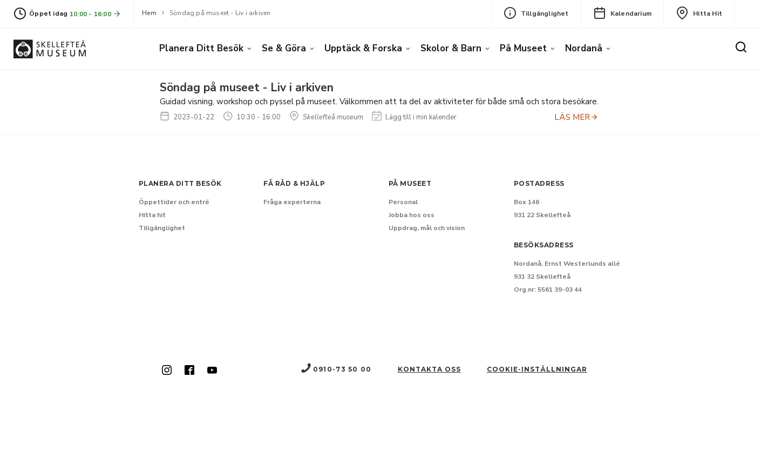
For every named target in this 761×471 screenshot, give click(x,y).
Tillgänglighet (536, 12)
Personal (403, 202)
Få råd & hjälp (294, 183)
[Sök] (741, 47)
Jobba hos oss (411, 215)
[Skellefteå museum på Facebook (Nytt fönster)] (189, 371)
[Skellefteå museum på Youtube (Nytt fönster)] (212, 371)
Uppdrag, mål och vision (427, 228)
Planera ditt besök (201, 48)
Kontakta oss (429, 369)
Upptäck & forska (363, 48)
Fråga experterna (292, 202)
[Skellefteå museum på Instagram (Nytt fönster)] (167, 371)
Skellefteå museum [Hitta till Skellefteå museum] (326, 117)
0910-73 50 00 (335, 369)
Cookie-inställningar (537, 369)
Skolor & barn (450, 48)
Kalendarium (622, 12)
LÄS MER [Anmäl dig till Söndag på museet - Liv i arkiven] (576, 117)
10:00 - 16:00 (95, 13)
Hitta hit (699, 12)
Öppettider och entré (174, 202)
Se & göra (284, 48)
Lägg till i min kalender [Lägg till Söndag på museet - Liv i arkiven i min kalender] (414, 117)
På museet (523, 48)
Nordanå (583, 48)
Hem (149, 13)
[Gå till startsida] (49, 48)
